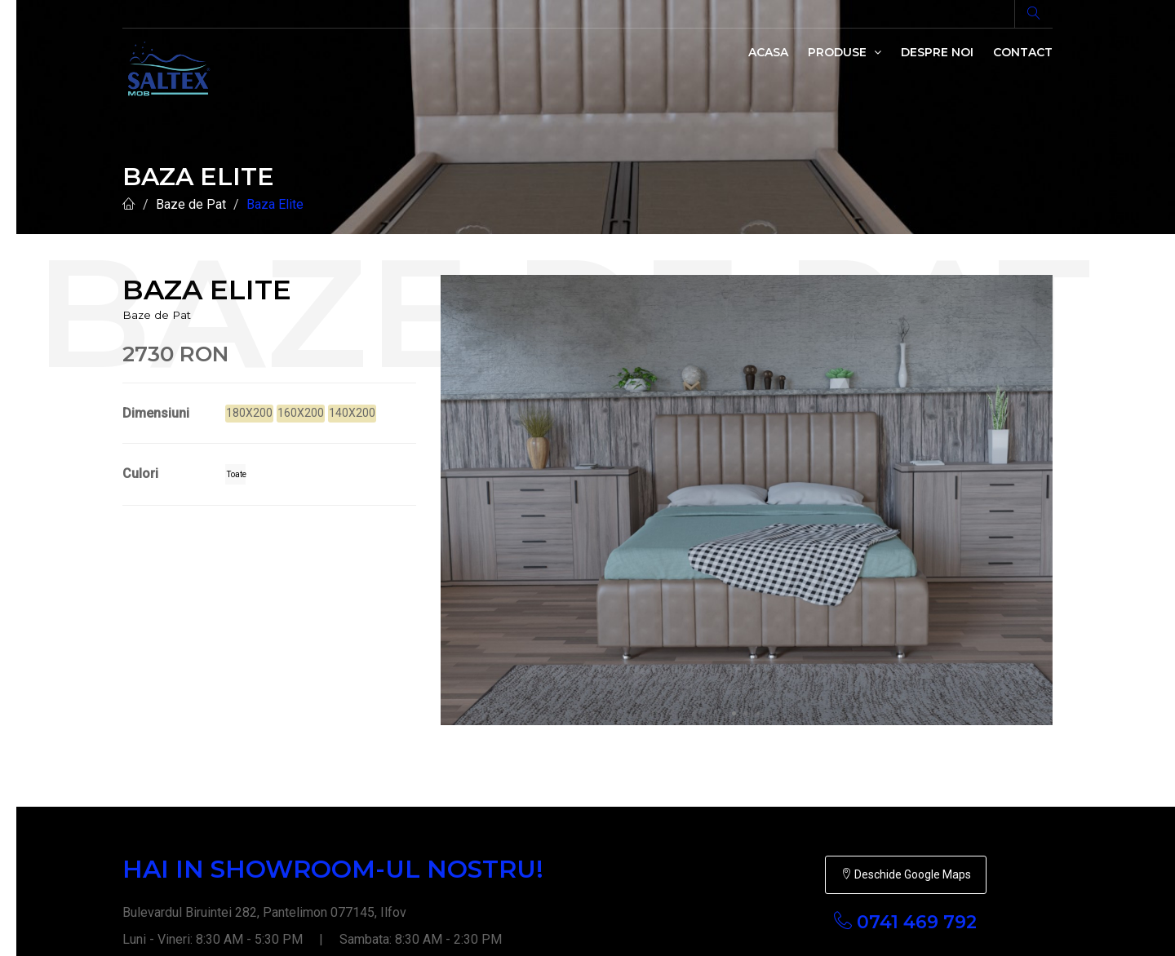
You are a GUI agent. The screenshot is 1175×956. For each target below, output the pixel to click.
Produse (844, 52)
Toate (236, 474)
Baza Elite (275, 204)
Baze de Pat (191, 204)
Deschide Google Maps (905, 706)
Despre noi (937, 52)
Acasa (768, 52)
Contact (1023, 52)
